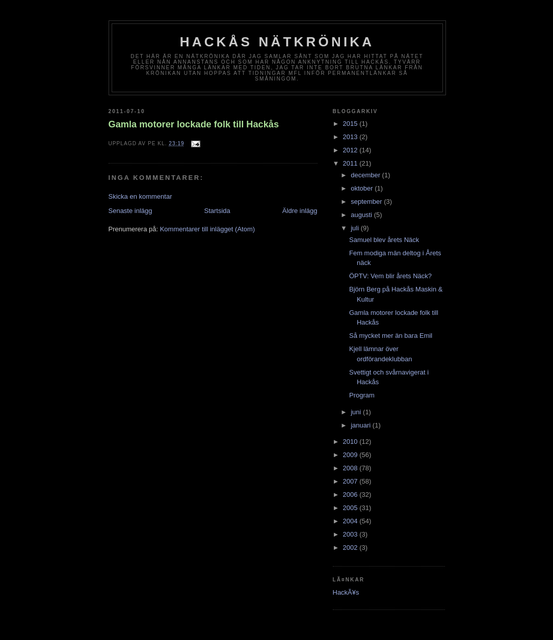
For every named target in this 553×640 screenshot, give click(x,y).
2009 (351, 455)
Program (362, 395)
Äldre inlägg (300, 211)
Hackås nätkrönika (277, 41)
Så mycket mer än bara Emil (390, 335)
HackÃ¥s (346, 592)
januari (362, 425)
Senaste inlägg (130, 211)
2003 (351, 534)
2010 (351, 441)
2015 (351, 123)
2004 (351, 521)
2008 (351, 468)
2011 (351, 163)
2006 (351, 494)
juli (356, 228)
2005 (351, 508)
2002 (351, 547)
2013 (351, 137)
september (367, 201)
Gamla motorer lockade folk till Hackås (194, 124)
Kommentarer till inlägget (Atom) (207, 229)
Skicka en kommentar (140, 196)
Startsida (217, 211)
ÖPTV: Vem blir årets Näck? (390, 276)
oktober (363, 188)
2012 (351, 150)
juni (357, 412)
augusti (362, 215)
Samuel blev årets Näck (384, 240)
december (366, 175)
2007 (351, 481)
